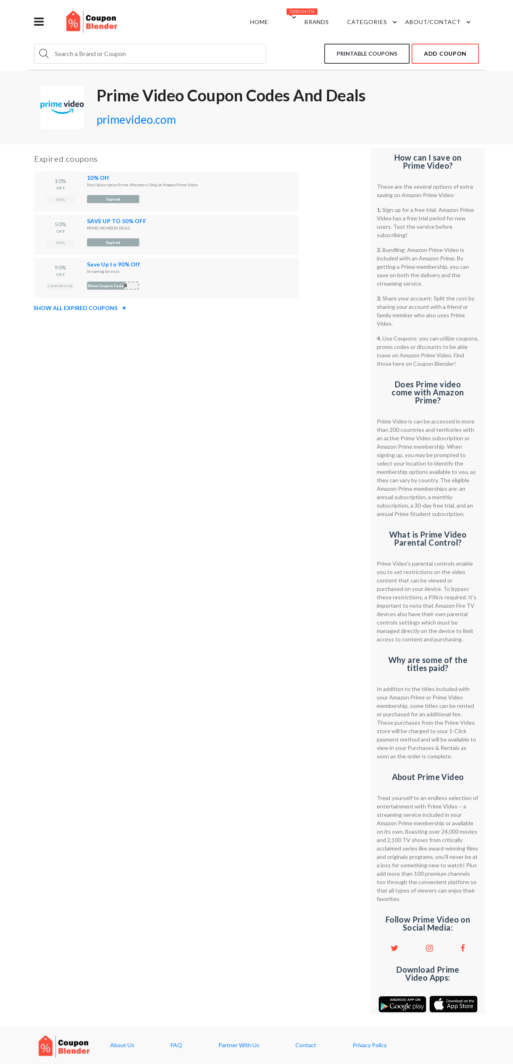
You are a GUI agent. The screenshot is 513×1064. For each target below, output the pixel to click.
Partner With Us (238, 1045)
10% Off (98, 177)
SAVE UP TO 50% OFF (116, 221)
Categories (373, 22)
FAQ (176, 1045)
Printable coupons (367, 53)
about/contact (439, 22)
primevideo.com (136, 119)
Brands (317, 21)
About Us (122, 1045)
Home (259, 21)
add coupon (445, 53)
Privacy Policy (370, 1045)
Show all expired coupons (80, 308)
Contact (305, 1045)
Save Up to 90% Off (113, 264)
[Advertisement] (199, 371)
